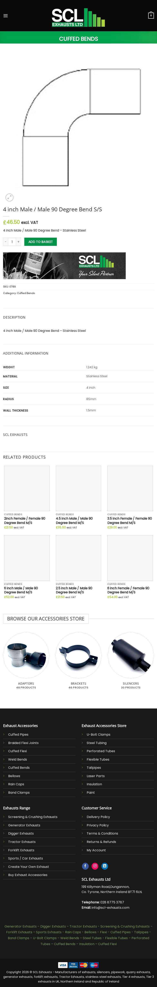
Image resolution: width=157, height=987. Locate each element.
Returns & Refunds (101, 841)
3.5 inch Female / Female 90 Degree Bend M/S (129, 521)
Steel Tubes (92, 938)
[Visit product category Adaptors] (26, 662)
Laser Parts (96, 776)
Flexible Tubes (98, 759)
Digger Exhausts (21, 833)
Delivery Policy (98, 817)
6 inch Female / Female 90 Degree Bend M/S (128, 590)
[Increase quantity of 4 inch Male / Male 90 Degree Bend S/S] (18, 242)
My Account (96, 850)
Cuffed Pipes (18, 734)
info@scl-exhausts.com (110, 907)
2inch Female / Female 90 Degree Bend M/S (24, 521)
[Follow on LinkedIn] (104, 866)
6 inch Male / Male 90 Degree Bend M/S (21, 590)
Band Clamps (19, 792)
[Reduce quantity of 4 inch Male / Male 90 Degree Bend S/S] (5, 242)
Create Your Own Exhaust (28, 866)
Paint (91, 792)
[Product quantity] (12, 242)
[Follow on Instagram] (95, 866)
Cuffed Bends (78, 39)
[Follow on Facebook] (85, 866)
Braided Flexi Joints (23, 743)
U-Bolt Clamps (98, 734)
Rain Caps (16, 784)
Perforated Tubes (101, 751)
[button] (5, 16)
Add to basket (40, 242)
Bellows (14, 776)
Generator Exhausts (24, 825)
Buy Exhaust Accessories (27, 875)
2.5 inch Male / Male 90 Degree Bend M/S (74, 590)
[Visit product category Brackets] (78, 662)
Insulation (94, 784)
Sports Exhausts (49, 932)
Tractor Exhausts (22, 841)
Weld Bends (17, 759)
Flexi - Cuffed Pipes (115, 932)
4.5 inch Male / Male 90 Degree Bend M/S (74, 521)
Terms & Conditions (102, 833)
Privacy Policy (98, 825)
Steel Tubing (97, 743)
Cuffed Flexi (17, 751)
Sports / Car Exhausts (25, 858)
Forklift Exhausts (21, 850)
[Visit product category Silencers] (131, 662)
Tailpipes (94, 767)
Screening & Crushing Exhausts (32, 817)
